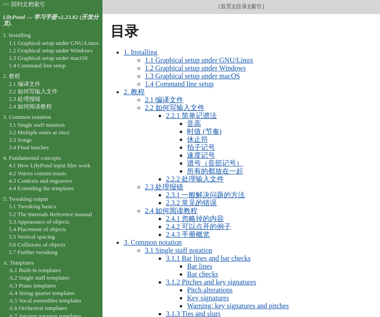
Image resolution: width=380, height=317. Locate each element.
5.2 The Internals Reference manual (50, 214)
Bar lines (199, 266)
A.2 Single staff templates (39, 277)
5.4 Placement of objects (37, 229)
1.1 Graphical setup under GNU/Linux (199, 60)
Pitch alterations (210, 290)
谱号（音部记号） (215, 163)
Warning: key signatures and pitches (238, 306)
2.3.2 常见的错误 (191, 202)
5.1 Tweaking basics (32, 206)
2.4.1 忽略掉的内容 (195, 218)
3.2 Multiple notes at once (39, 132)
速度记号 (201, 155)
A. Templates (18, 262)
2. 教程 (134, 92)
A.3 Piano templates (32, 285)
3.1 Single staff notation (178, 250)
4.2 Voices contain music (38, 173)
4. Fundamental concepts (32, 158)
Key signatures (208, 298)
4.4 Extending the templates (41, 188)
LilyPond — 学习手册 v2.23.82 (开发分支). (51, 20)
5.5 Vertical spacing (32, 236)
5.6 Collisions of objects (37, 244)
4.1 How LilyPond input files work (50, 165)
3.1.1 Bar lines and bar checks (208, 258)
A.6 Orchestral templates (38, 308)
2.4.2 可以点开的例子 (198, 226)
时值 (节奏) (204, 131)
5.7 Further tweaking (33, 252)
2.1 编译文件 (164, 99)
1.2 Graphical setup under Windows (195, 68)
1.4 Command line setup (179, 84)
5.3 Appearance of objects (39, 221)
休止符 (197, 139)
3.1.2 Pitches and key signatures (211, 282)
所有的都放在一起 (215, 171)
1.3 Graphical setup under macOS (192, 76)
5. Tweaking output (25, 198)
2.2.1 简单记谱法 (191, 115)
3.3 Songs (20, 139)
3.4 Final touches (29, 147)
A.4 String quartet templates (42, 293)
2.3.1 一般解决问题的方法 (205, 195)
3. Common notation (153, 242)
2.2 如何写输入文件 (175, 107)
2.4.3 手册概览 (188, 234)
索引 (256, 6)
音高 (194, 123)
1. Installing (140, 52)
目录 (241, 6)
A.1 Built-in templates (35, 270)
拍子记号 (201, 147)
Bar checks (202, 274)
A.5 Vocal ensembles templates (45, 300)
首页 (226, 6)
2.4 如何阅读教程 (171, 210)
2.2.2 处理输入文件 (195, 179)
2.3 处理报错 (164, 187)
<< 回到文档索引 (24, 4)
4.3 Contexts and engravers (40, 180)
